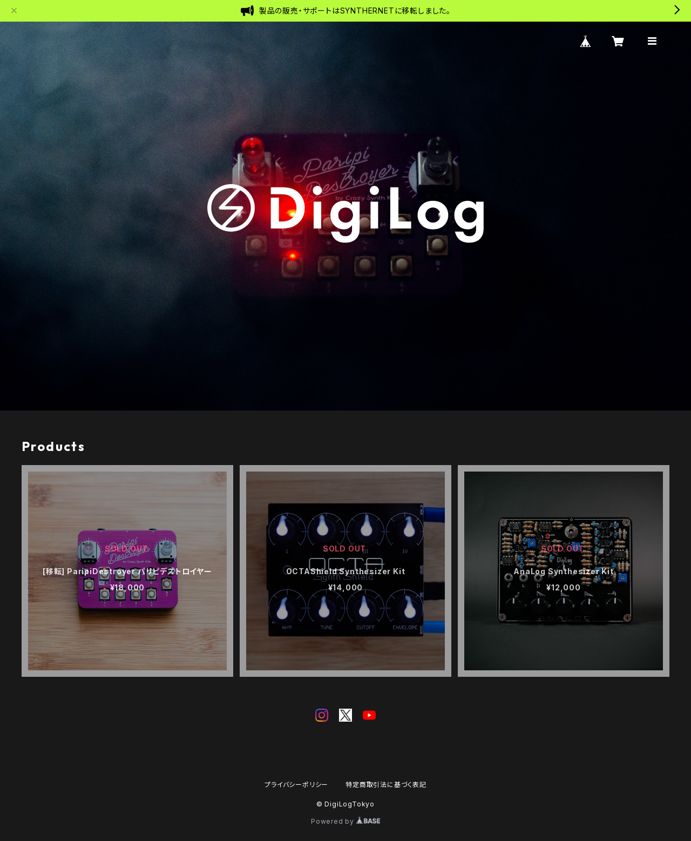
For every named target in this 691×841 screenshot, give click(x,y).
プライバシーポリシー (296, 785)
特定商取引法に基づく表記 (386, 785)
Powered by (345, 821)
